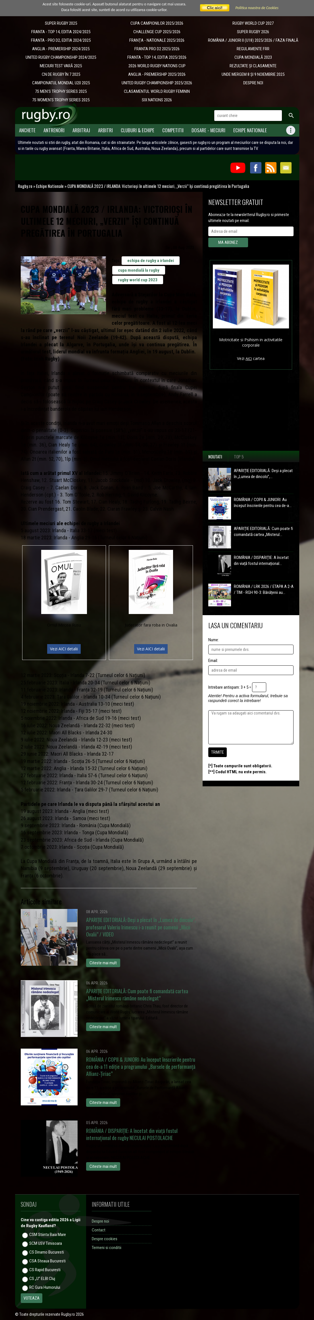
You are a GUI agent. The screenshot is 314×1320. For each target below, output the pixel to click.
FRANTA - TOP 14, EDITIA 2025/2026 (156, 57)
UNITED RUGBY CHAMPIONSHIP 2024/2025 (61, 57)
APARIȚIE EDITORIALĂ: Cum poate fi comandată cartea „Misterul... (263, 531)
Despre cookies (104, 1238)
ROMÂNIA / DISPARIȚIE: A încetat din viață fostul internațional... (261, 560)
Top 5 (239, 456)
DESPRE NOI (253, 82)
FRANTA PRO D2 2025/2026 (157, 48)
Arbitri (105, 130)
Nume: (213, 639)
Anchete (27, 130)
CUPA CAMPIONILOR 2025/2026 (156, 23)
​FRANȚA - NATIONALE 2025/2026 (156, 40)
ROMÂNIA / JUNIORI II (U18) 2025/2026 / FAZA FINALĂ (253, 40)
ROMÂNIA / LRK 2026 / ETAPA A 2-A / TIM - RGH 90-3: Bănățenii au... (264, 589)
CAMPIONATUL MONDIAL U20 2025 (61, 82)
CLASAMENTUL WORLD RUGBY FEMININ (157, 91)
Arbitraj (81, 130)
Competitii (173, 130)
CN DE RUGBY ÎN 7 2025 (61, 74)
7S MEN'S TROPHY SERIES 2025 (61, 91)
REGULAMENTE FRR (253, 48)
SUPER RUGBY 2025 (61, 23)
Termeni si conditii (106, 1247)
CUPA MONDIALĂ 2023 (253, 57)
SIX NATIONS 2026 (157, 99)
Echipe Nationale (250, 130)
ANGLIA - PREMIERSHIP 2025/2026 (157, 74)
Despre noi (100, 1221)
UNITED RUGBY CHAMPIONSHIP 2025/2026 (157, 82)
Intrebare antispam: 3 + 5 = (229, 687)
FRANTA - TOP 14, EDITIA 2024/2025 (60, 31)
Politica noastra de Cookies (256, 7)
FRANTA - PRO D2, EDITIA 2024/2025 (61, 40)
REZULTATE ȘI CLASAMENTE (253, 65)
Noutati (215, 456)
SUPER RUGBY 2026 (253, 31)
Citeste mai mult (103, 962)
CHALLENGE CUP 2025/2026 (156, 31)
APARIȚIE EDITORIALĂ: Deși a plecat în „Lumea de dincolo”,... (263, 473)
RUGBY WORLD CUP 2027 (253, 23)
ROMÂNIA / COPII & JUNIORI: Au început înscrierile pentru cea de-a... (263, 502)
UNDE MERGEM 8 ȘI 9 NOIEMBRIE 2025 (253, 74)
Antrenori (54, 130)
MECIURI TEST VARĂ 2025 (61, 65)
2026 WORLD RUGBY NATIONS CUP (157, 65)
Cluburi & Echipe (137, 130)
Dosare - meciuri (208, 130)
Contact (98, 1230)
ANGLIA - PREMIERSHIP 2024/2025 (61, 48)
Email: (213, 660)
